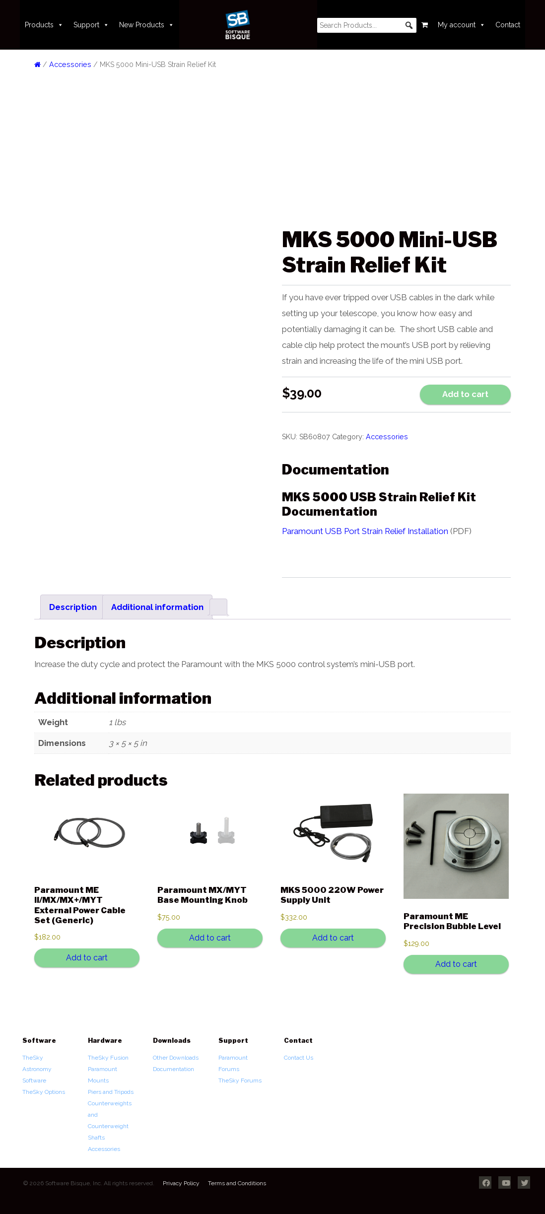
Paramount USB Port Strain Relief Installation (365, 531)
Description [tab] (73, 607)
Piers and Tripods (111, 1091)
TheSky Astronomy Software (37, 1069)
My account (461, 25)
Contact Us (298, 1057)
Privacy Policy (181, 1183)
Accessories (70, 64)
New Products (146, 25)
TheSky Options (43, 1091)
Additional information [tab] (157, 607)
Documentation (173, 1069)
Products (44, 25)
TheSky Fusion (108, 1057)
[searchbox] (366, 25)
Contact (507, 25)
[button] (409, 25)
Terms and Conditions (237, 1183)
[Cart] (424, 25)
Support (91, 25)
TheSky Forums (240, 1080)
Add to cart (465, 394)
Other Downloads (176, 1057)
